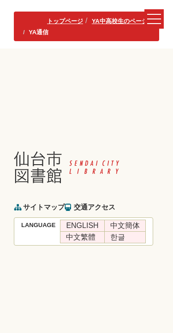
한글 (117, 237)
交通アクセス (94, 207)
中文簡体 (125, 225)
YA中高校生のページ (120, 21)
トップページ (65, 21)
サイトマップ (44, 207)
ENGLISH (82, 225)
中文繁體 (80, 237)
